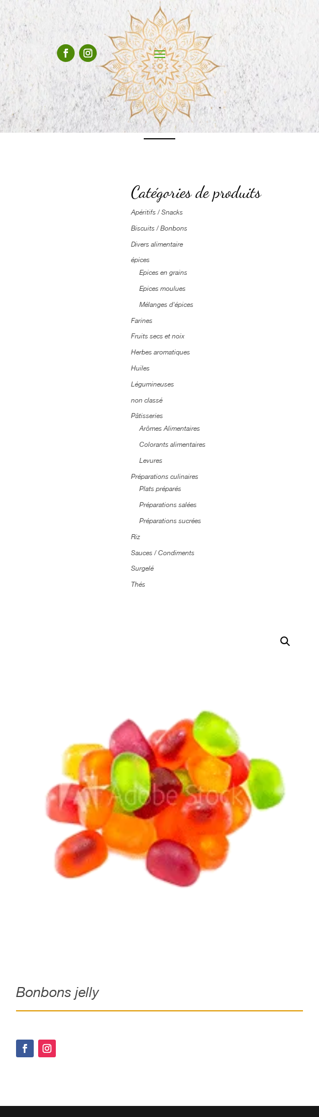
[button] (285, 641)
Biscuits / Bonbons (159, 228)
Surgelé (142, 568)
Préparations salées (168, 505)
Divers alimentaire (157, 244)
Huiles (140, 368)
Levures (151, 460)
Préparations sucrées (170, 521)
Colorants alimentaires (172, 444)
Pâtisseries (147, 416)
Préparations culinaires (164, 477)
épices (140, 260)
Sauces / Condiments (163, 553)
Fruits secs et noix (158, 336)
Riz (135, 537)
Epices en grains (163, 272)
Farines (142, 321)
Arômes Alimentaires (169, 428)
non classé (147, 400)
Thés (138, 584)
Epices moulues (162, 289)
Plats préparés (160, 489)
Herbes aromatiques (160, 352)
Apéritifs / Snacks (157, 212)
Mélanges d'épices (166, 305)
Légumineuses (152, 384)
